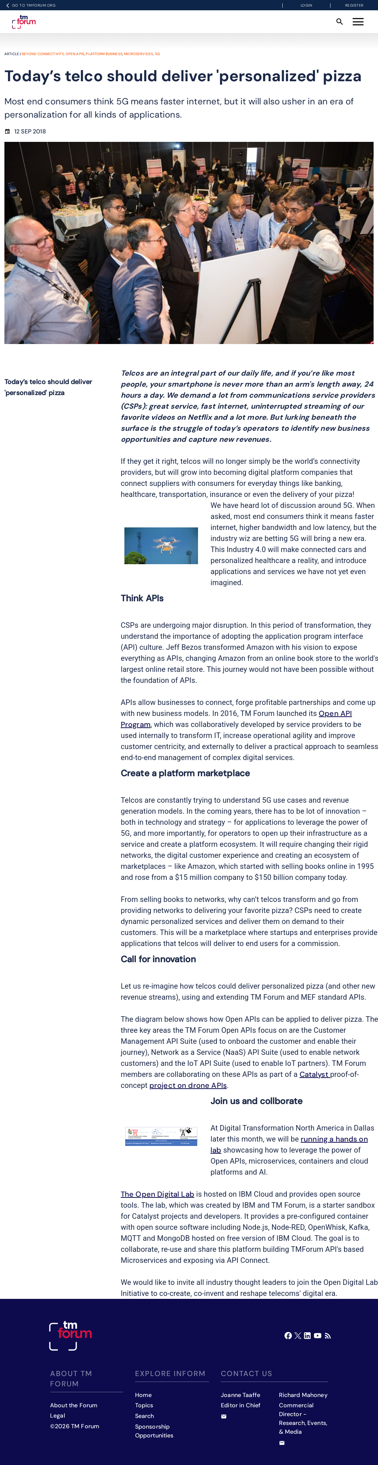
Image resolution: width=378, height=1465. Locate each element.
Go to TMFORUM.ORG (29, 5)
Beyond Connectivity (43, 53)
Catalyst (315, 1074)
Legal (57, 1415)
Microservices (138, 53)
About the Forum (74, 1405)
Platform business (104, 53)
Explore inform (170, 1373)
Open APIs (75, 53)
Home (143, 1395)
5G (157, 53)
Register (354, 5)
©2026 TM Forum (74, 1426)
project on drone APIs (188, 1085)
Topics (144, 1405)
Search (144, 1416)
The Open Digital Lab (157, 1194)
